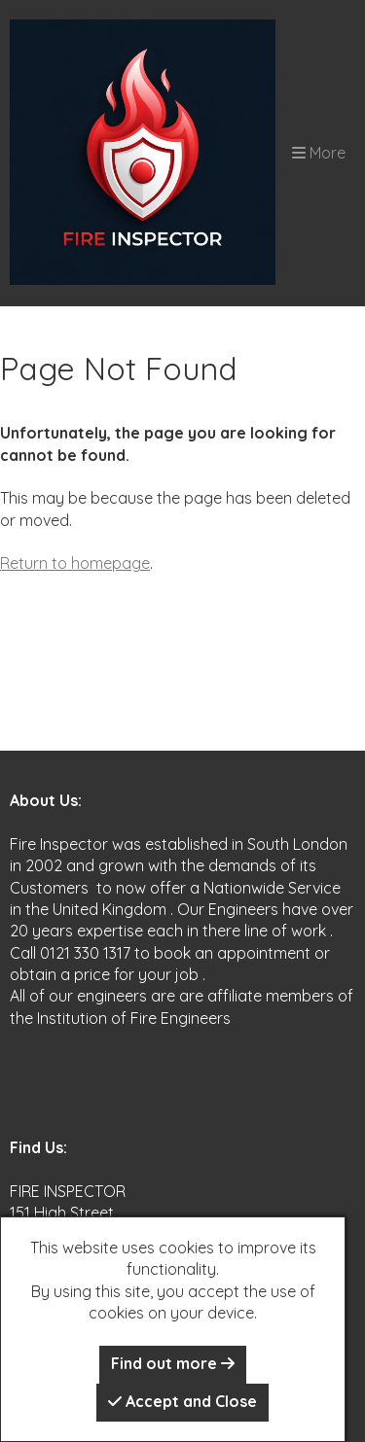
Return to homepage (75, 563)
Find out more (173, 1363)
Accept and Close (182, 1401)
